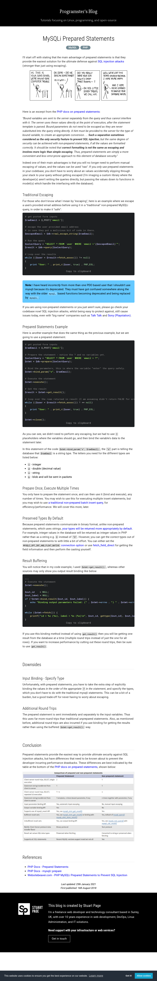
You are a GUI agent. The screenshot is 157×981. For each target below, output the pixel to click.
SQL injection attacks (111, 61)
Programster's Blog (78, 11)
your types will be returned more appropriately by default (97, 528)
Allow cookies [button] (144, 976)
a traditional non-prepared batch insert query (75, 502)
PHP (85, 47)
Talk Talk (96, 315)
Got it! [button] (129, 976)
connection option (72, 545)
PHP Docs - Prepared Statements (48, 867)
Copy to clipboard (78, 271)
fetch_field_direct (103, 545)
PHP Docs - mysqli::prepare (45, 871)
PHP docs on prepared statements (78, 111)
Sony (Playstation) (119, 315)
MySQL (73, 47)
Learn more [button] (96, 975)
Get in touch (59, 938)
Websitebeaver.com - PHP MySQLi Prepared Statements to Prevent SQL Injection (77, 875)
